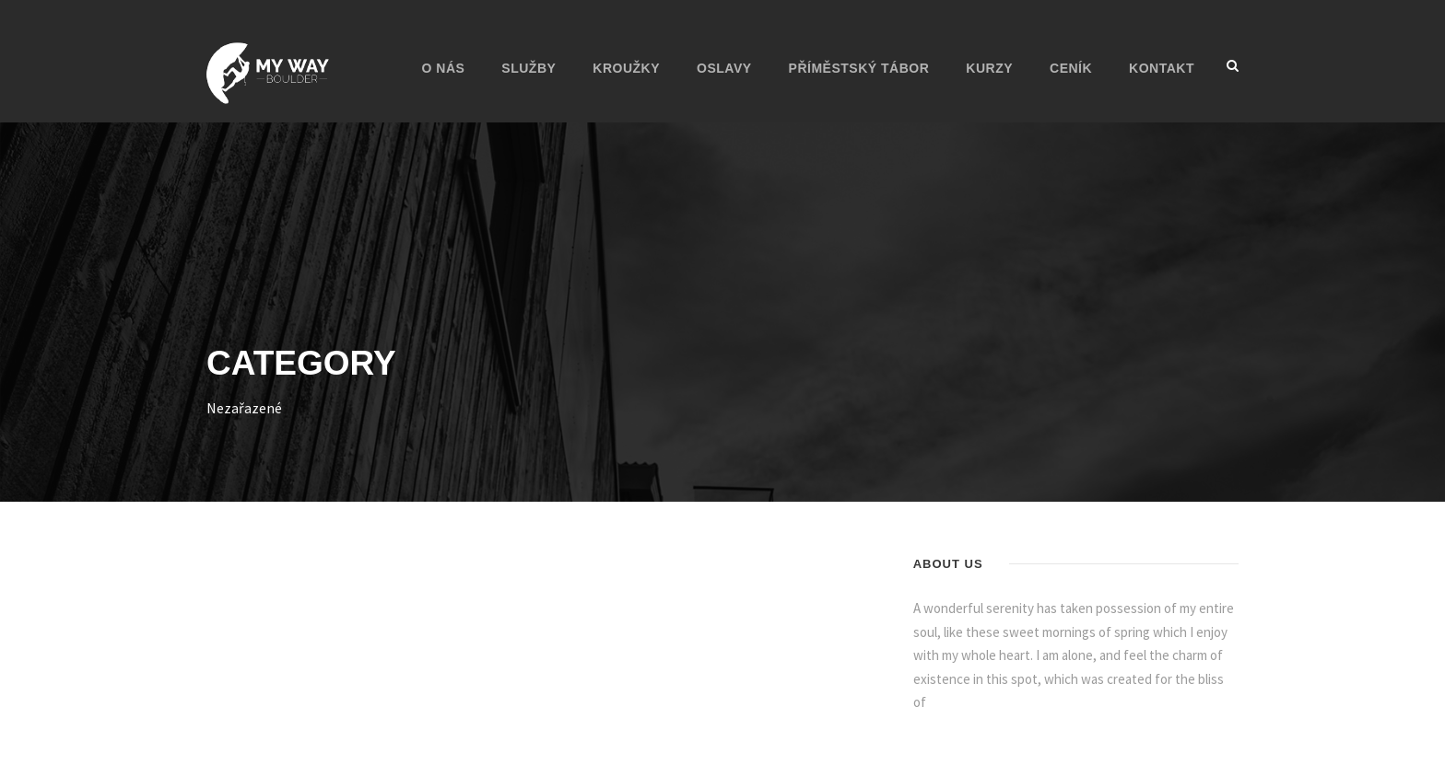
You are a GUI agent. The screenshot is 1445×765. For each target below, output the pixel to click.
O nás (443, 68)
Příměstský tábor (859, 68)
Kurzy (989, 68)
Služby (528, 68)
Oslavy (724, 68)
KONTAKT (1161, 68)
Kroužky (626, 68)
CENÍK (1071, 68)
